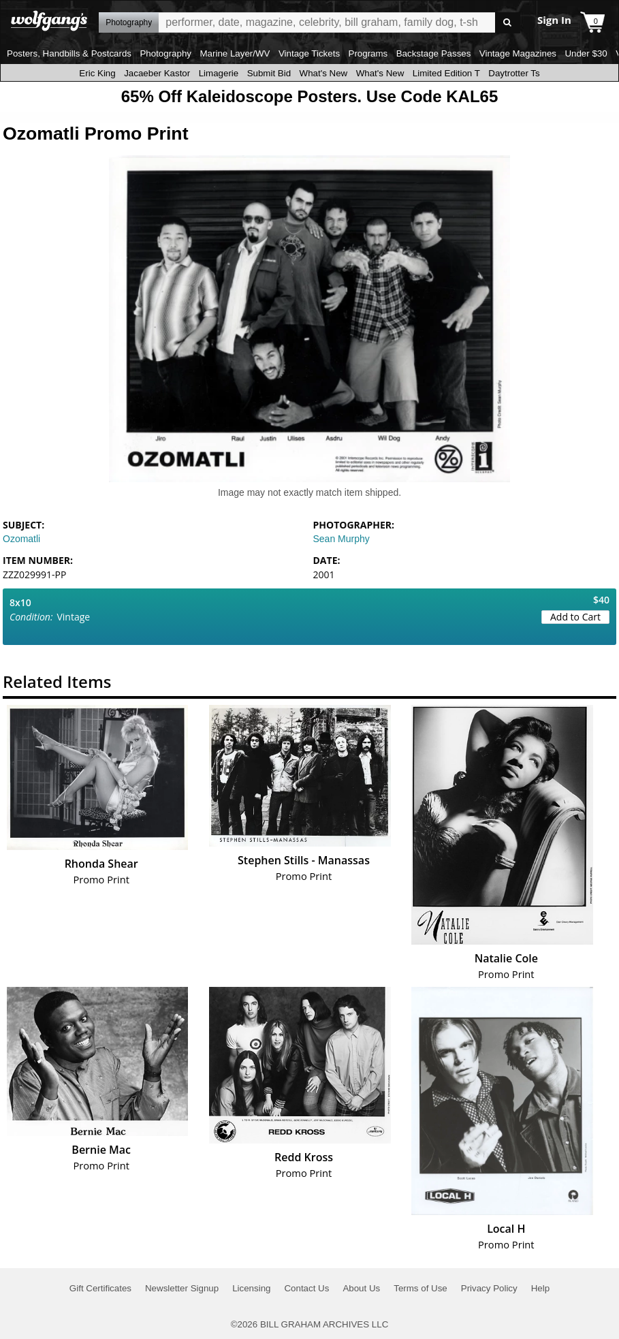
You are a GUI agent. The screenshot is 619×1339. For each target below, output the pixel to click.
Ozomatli (21, 538)
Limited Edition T (446, 73)
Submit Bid (269, 73)
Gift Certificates (100, 1288)
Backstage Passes (433, 53)
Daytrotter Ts (513, 73)
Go (507, 22)
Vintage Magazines (517, 53)
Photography (165, 53)
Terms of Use (420, 1288)
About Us (361, 1288)
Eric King (97, 73)
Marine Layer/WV (235, 53)
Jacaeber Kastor (157, 73)
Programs (368, 53)
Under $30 (586, 53)
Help (540, 1288)
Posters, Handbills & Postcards (69, 53)
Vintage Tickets (309, 53)
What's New (324, 73)
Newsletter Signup (182, 1288)
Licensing (251, 1288)
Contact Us (306, 1288)
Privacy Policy (489, 1288)
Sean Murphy (341, 538)
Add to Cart (575, 616)
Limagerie (219, 73)
